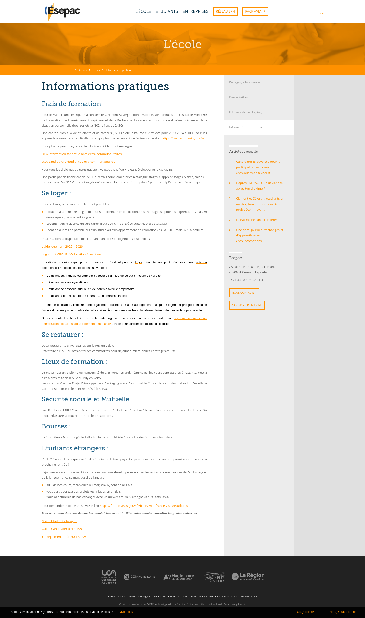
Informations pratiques (245, 126)
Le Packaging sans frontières (256, 217)
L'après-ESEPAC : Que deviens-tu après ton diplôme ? (259, 184)
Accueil (83, 70)
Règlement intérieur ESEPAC (66, 535)
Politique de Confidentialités (214, 594)
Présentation (238, 97)
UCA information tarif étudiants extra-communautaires (80, 154)
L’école (143, 11)
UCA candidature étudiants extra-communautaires (77, 161)
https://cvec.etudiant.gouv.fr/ (182, 138)
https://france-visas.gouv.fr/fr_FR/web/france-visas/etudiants (142, 505)
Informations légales (140, 594)
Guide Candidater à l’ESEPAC (62, 527)
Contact (122, 594)
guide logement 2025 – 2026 (61, 246)
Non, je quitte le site (343, 613)
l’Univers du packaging (244, 112)
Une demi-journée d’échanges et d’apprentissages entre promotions (259, 232)
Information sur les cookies (182, 594)
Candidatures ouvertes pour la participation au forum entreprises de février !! (260, 166)
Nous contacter (244, 289)
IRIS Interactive (249, 594)
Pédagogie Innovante (244, 82)
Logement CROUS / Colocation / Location (70, 253)
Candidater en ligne (247, 302)
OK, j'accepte (306, 613)
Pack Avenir (255, 11)
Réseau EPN (225, 11)
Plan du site (159, 594)
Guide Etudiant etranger (59, 520)
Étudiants (167, 11)
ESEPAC (112, 594)
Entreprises (196, 11)
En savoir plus (124, 613)
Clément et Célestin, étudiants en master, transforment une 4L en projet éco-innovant (259, 202)
